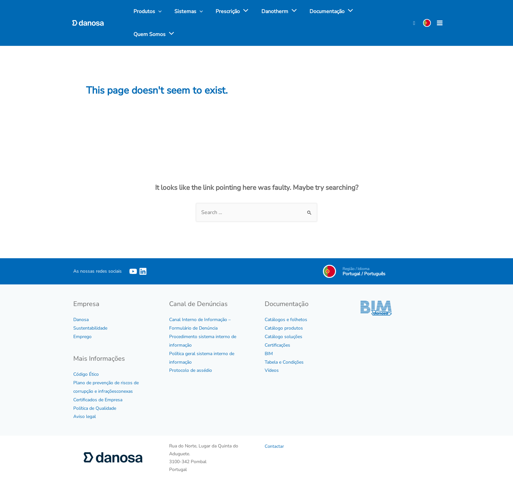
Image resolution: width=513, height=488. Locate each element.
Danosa (81, 319)
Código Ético (86, 374)
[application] (238, 11)
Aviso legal (84, 416)
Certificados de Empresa (97, 399)
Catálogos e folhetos (286, 319)
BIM (269, 353)
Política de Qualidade (94, 408)
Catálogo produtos (284, 328)
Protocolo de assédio (190, 370)
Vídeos (272, 370)
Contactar (274, 446)
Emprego (82, 336)
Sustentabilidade (90, 328)
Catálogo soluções (283, 336)
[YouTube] (133, 271)
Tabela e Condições (284, 362)
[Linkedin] (143, 271)
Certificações (277, 345)
